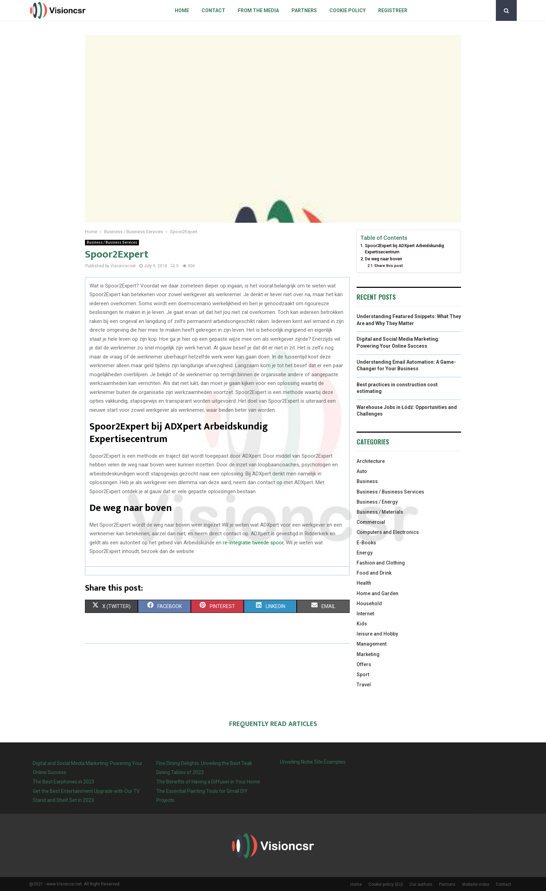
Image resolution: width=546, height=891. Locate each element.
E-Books (366, 542)
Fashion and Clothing (381, 563)
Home (182, 10)
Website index (475, 884)
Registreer (392, 10)
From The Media (258, 10)
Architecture (371, 461)
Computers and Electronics (388, 532)
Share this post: (389, 265)
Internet (365, 613)
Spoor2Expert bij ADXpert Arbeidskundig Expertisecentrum (404, 248)
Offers (364, 664)
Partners (304, 10)
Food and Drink (374, 573)
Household (369, 603)
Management (372, 644)
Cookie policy (347, 10)
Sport (363, 674)
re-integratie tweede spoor (253, 542)
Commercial (371, 522)
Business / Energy (377, 502)
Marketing (368, 654)
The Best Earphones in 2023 (63, 781)
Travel (364, 684)
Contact (213, 10)
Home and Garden (377, 593)
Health (364, 583)
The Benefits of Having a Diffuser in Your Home (208, 781)
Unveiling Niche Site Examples (312, 762)
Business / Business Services (112, 242)
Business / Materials (380, 512)
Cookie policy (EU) (385, 884)
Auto (362, 471)
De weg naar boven (383, 258)
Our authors (421, 884)
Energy (365, 552)
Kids (362, 623)
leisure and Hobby (377, 634)
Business (367, 481)
